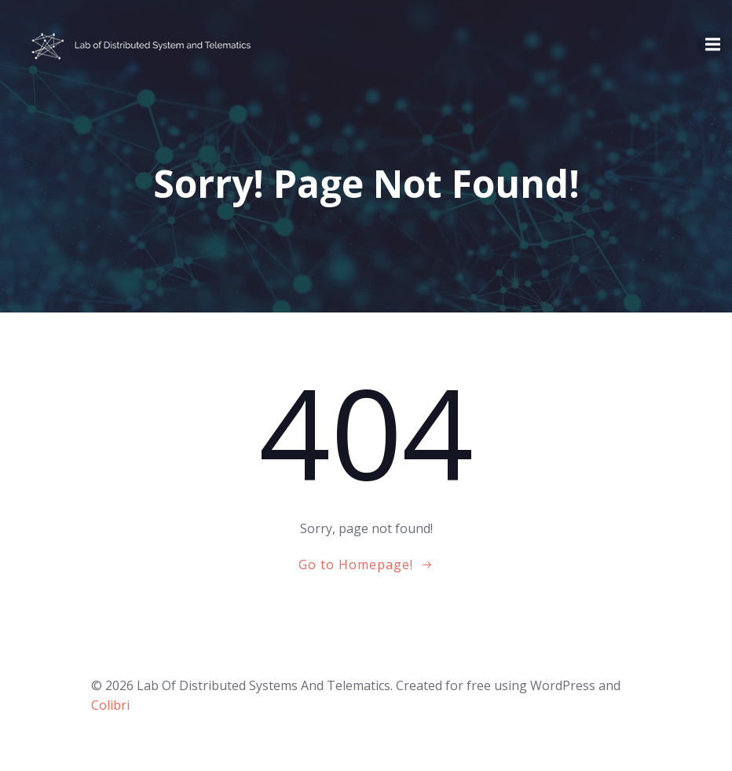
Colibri (110, 705)
